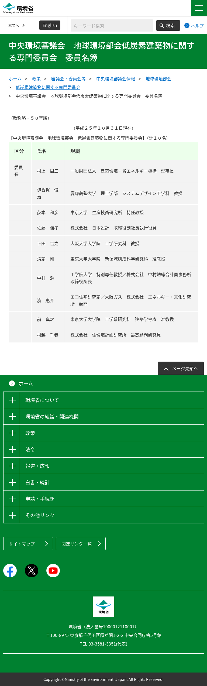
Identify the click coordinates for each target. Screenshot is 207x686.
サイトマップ (22, 543)
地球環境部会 (158, 78)
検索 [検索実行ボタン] (170, 25)
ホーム (15, 78)
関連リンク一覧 (76, 543)
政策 (36, 78)
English (50, 25)
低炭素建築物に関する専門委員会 (48, 87)
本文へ (13, 25)
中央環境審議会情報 (115, 78)
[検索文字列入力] (112, 25)
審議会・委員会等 (68, 78)
